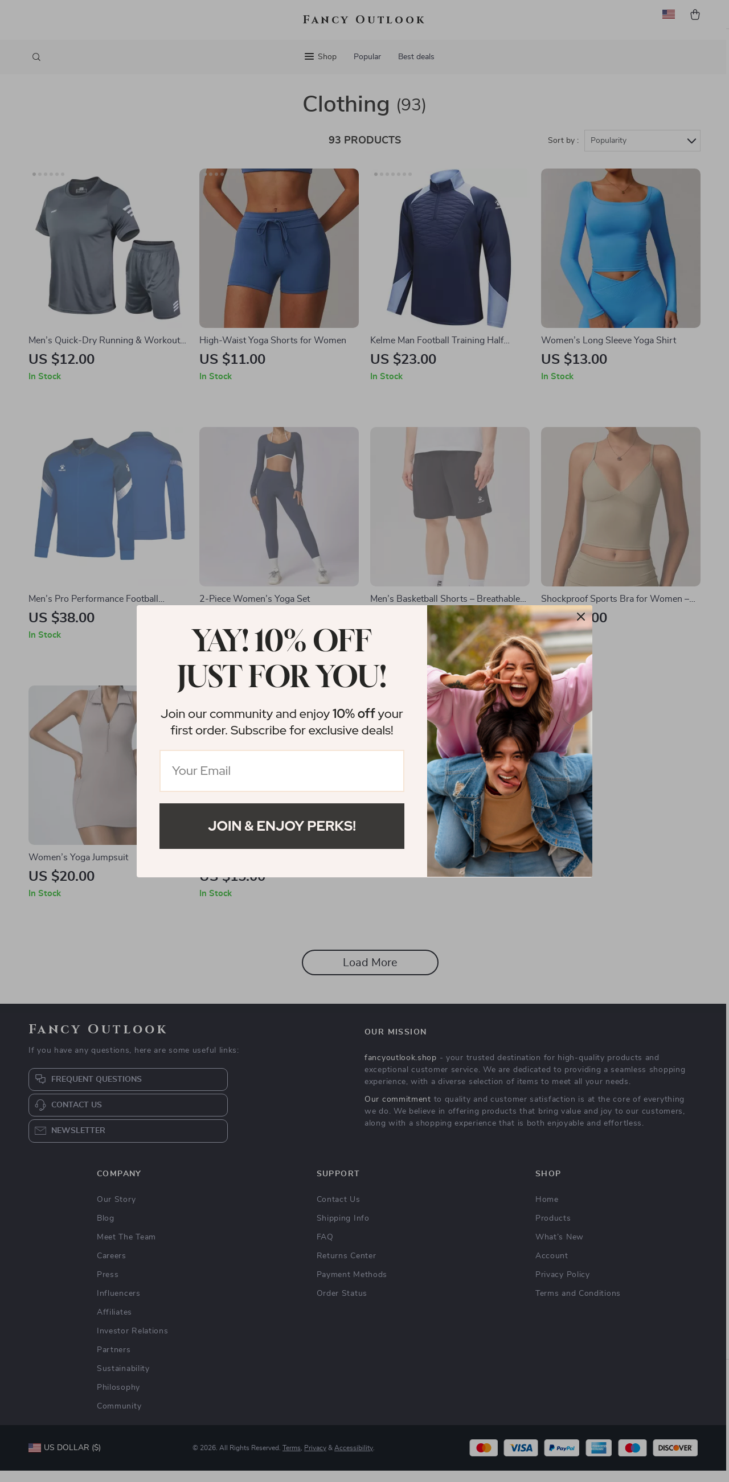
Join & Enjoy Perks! (282, 826)
